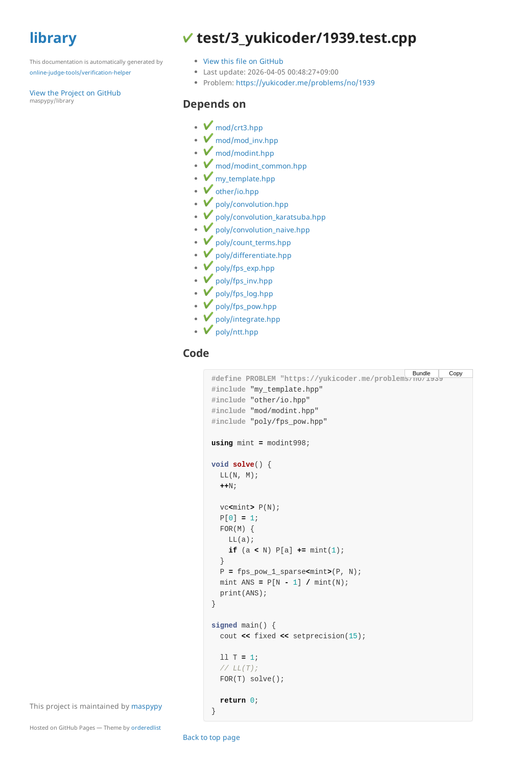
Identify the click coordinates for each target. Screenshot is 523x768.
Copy (455, 373)
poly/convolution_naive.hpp (256, 229)
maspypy (146, 706)
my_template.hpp (239, 178)
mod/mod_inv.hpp (240, 140)
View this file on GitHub (243, 61)
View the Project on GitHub (101, 96)
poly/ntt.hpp (230, 332)
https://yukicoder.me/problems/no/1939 (305, 82)
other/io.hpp (231, 191)
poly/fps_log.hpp (238, 293)
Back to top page (211, 737)
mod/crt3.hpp (233, 127)
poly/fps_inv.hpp (238, 280)
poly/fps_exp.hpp (239, 268)
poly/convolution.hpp (246, 204)
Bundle (422, 373)
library (53, 37)
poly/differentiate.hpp (247, 255)
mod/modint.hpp (238, 153)
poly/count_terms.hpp (247, 242)
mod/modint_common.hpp (255, 166)
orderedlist (146, 727)
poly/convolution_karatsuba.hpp (264, 217)
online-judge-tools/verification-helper (80, 72)
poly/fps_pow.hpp (240, 306)
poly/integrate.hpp (241, 319)
